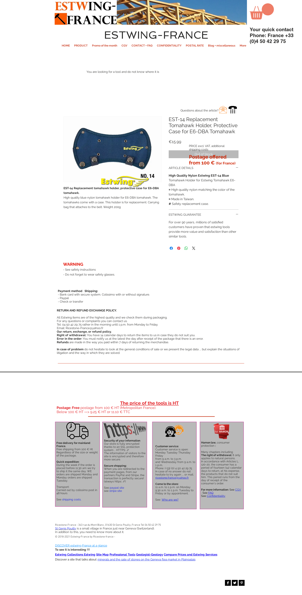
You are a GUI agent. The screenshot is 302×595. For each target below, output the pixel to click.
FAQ (210, 492)
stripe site (115, 490)
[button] (81, 45)
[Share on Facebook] (171, 248)
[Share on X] (193, 248)
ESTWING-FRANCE (156, 35)
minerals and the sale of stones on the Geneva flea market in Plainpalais (146, 559)
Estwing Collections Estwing (75, 554)
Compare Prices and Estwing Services (190, 554)
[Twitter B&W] (235, 583)
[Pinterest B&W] (242, 583)
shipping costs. (71, 499)
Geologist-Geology (149, 554)
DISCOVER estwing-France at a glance (81, 545)
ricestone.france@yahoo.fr (172, 477)
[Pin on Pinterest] (178, 248)
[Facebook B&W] (228, 583)
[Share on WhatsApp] (186, 248)
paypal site (117, 487)
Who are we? (170, 499)
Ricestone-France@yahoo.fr (84, 328)
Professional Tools (122, 554)
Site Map (102, 554)
